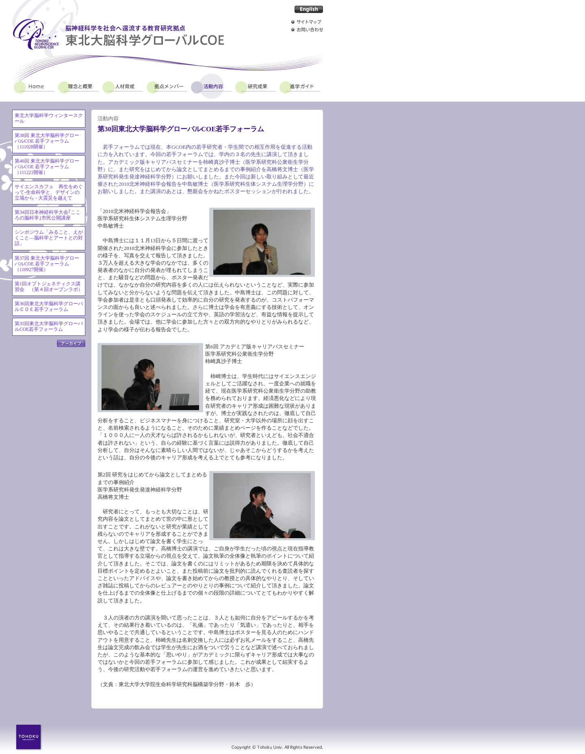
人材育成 (122, 86)
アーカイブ (71, 343)
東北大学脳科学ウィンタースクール (49, 118)
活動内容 (211, 86)
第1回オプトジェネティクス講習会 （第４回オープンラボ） (49, 286)
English (309, 9)
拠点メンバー (167, 86)
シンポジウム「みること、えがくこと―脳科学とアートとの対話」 (49, 238)
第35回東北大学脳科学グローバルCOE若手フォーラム (49, 326)
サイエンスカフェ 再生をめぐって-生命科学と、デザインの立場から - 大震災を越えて (49, 192)
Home (34, 86)
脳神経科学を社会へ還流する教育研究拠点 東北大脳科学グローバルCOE (118, 34)
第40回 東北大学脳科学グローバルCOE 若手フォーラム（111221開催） (47, 167)
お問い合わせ (307, 29)
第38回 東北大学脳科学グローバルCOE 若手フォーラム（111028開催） (47, 141)
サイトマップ (307, 22)
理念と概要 (78, 86)
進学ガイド (300, 86)
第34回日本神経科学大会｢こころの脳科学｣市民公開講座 (47, 215)
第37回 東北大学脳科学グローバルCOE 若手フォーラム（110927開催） (47, 264)
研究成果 (255, 86)
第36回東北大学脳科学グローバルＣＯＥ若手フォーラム (49, 306)
